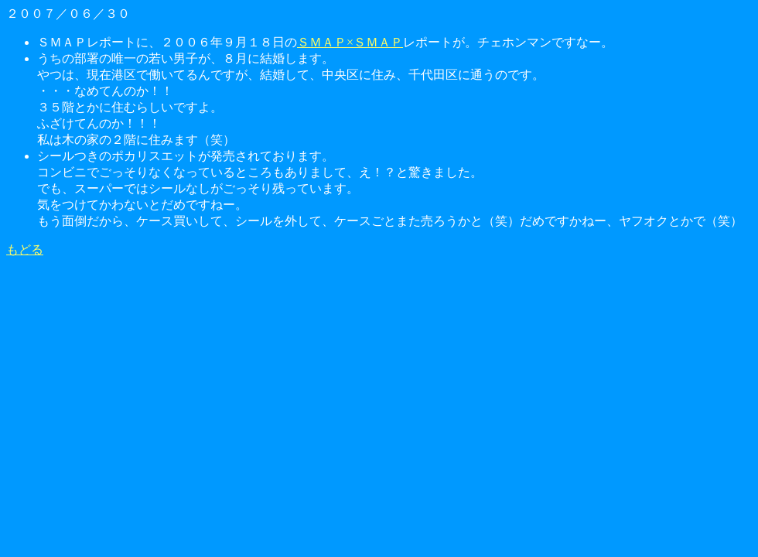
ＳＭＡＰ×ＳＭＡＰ (350, 42)
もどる (24, 249)
